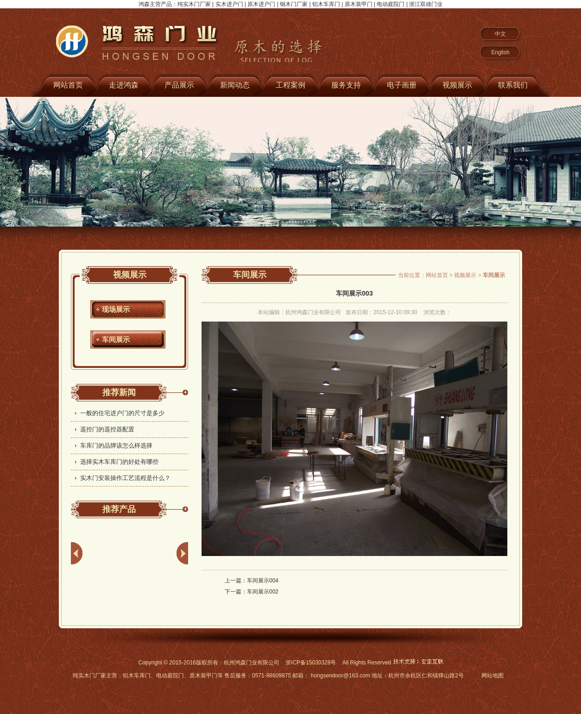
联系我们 (513, 85)
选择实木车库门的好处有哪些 (119, 461)
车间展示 (116, 339)
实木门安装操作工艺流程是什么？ (125, 477)
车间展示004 (262, 580)
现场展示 (116, 309)
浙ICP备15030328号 (310, 662)
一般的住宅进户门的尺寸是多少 (122, 413)
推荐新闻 (119, 392)
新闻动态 (235, 85)
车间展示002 (262, 591)
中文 (500, 34)
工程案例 (290, 85)
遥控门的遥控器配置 (107, 429)
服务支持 (346, 85)
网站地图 (492, 675)
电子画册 (402, 85)
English (500, 52)
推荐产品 (119, 509)
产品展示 (179, 85)
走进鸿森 (124, 85)
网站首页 (68, 85)
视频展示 (457, 85)
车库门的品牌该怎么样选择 (116, 445)
